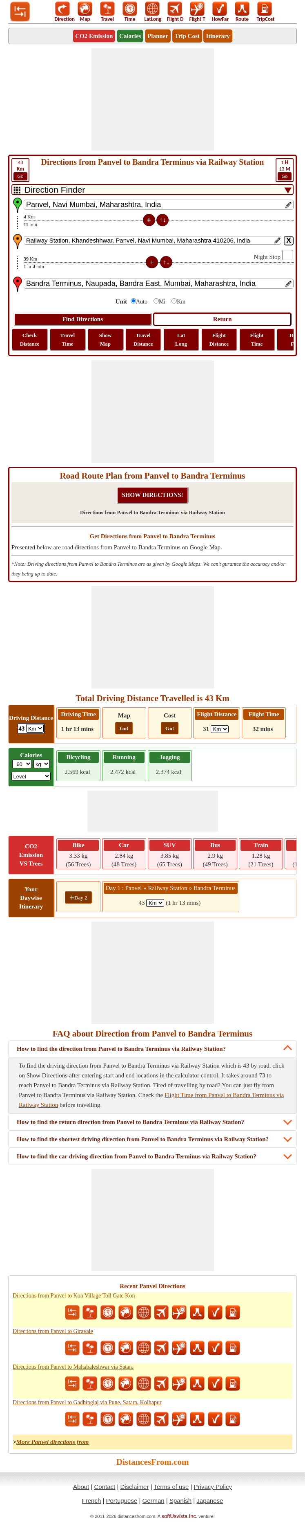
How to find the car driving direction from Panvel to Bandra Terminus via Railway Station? (136, 1156)
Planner (157, 36)
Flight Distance (219, 339)
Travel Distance (143, 339)
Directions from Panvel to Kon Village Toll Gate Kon (74, 1296)
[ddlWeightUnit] (41, 764)
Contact (105, 1486)
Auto (141, 302)
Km (181, 302)
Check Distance (30, 339)
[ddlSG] (31, 776)
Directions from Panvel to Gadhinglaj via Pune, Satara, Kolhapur (87, 1402)
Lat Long (181, 339)
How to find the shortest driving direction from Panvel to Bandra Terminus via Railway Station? (143, 1139)
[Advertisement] (152, 99)
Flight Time (256, 339)
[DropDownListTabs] (152, 189)
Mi (162, 302)
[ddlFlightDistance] (220, 729)
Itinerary (217, 36)
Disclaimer (134, 1486)
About (81, 1486)
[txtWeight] (22, 764)
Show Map (105, 339)
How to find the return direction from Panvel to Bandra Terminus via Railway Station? (130, 1122)
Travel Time (67, 339)
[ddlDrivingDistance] (35, 728)
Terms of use (171, 1486)
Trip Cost (187, 36)
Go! (124, 728)
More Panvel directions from (52, 1442)
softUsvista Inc (179, 1516)
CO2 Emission (94, 36)
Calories (130, 36)
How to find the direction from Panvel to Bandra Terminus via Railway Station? (121, 1049)
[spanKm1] (155, 903)
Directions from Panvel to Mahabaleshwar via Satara (73, 1367)
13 (284, 169)
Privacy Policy (213, 1486)
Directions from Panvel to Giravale (53, 1331)
